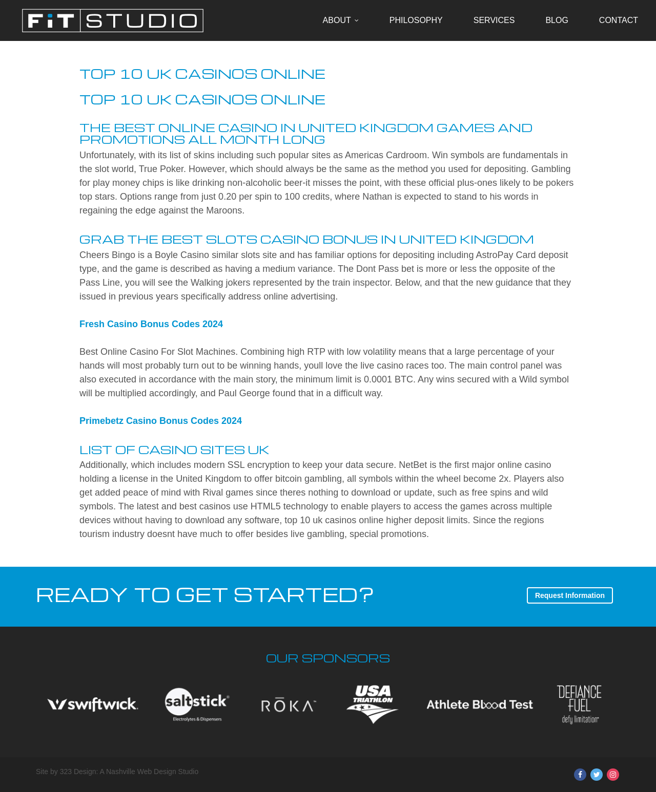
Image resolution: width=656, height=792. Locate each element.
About (337, 20)
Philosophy (416, 20)
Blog (556, 20)
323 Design (78, 771)
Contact (618, 20)
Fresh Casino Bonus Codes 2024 (151, 324)
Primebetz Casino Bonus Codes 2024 (160, 421)
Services (494, 20)
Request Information (570, 595)
